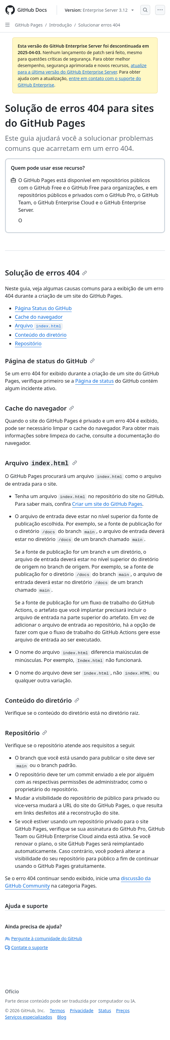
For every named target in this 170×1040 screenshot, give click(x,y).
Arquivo (39, 325)
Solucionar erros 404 (99, 25)
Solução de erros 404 (46, 272)
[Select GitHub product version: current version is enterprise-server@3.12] (99, 10)
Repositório (28, 343)
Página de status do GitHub (50, 361)
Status (104, 1010)
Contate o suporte (26, 947)
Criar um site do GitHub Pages (107, 504)
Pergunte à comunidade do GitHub (43, 938)
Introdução (60, 25)
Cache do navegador (39, 316)
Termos (57, 1010)
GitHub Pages (29, 25)
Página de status (94, 380)
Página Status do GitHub (43, 308)
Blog (61, 1017)
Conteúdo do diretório (41, 334)
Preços (123, 1010)
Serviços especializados (28, 1017)
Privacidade (82, 1010)
